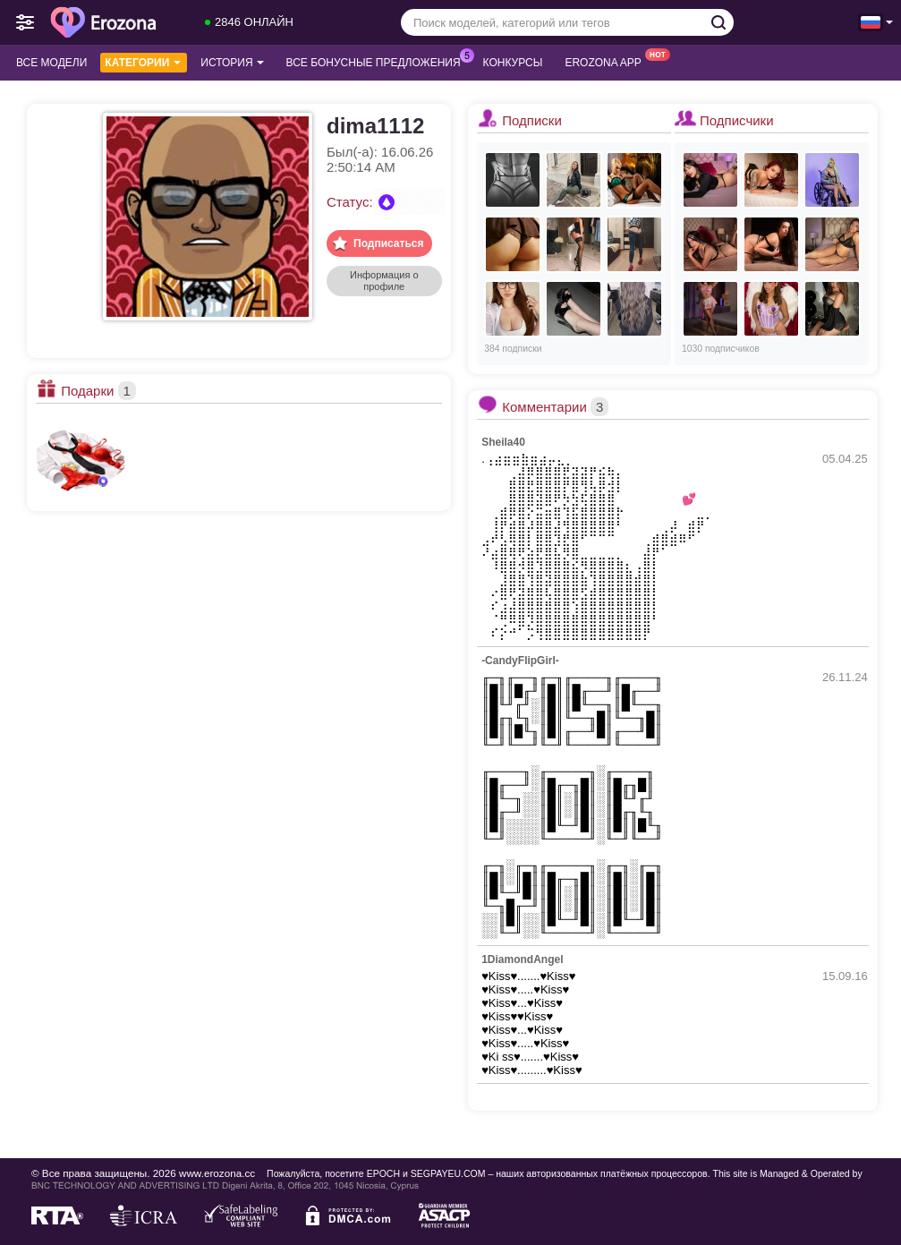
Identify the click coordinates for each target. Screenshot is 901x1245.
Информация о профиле (384, 280)
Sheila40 (503, 442)
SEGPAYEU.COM (448, 1173)
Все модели (51, 62)
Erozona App (607, 61)
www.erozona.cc (217, 1173)
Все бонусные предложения (378, 61)
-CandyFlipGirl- (520, 660)
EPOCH (383, 1173)
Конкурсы (513, 62)
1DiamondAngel (522, 959)
